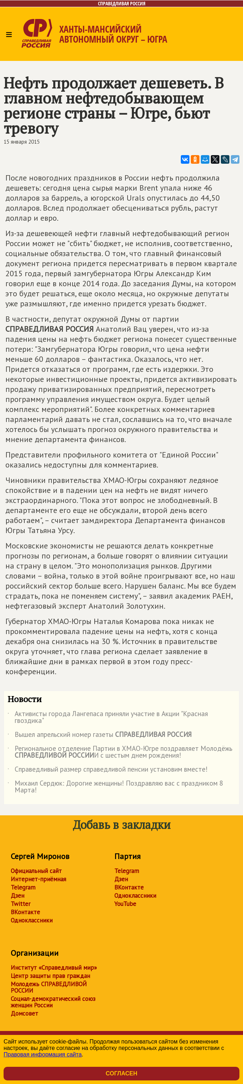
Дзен (17, 895)
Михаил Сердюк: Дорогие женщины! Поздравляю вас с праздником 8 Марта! (115, 787)
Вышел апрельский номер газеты (100, 735)
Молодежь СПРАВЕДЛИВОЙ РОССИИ (49, 987)
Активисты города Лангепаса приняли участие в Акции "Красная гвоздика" (108, 717)
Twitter (20, 904)
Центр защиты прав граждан (50, 976)
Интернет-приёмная (38, 879)
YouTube (125, 904)
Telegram (23, 887)
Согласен (121, 1073)
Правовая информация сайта (43, 1054)
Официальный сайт (36, 871)
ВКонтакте (25, 912)
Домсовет (24, 1013)
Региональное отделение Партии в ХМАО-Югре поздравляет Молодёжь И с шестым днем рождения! (120, 752)
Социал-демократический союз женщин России (53, 1002)
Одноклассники (32, 920)
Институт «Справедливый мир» (54, 967)
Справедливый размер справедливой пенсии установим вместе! (108, 770)
